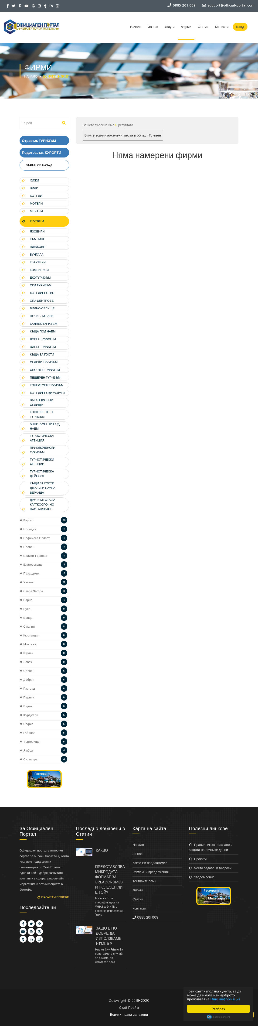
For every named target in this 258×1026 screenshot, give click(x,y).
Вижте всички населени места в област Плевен (123, 135)
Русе (25, 609)
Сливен (27, 671)
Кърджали (29, 715)
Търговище (30, 741)
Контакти (221, 26)
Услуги (169, 26)
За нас (153, 26)
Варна (26, 600)
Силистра (28, 759)
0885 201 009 (147, 917)
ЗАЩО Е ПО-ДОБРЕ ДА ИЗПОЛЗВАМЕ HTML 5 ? (109, 936)
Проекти (198, 859)
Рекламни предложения (150, 872)
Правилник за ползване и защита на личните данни (211, 847)
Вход (240, 26)
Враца (26, 618)
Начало (136, 26)
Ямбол (26, 750)
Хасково (27, 582)
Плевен (27, 547)
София (26, 724)
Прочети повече (53, 897)
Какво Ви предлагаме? (149, 863)
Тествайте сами (144, 881)
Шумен (26, 653)
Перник (27, 697)
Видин (26, 706)
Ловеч (26, 662)
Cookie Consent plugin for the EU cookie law (218, 1016)
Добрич (27, 679)
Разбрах (218, 1008)
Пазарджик (29, 573)
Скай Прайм (129, 1007)
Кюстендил (30, 635)
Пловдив (28, 529)
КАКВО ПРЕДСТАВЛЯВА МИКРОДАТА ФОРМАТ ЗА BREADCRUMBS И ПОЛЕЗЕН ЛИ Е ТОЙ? (110, 871)
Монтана (28, 644)
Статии (203, 26)
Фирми (186, 26)
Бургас (26, 520)
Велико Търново (33, 556)
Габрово (27, 733)
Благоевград (31, 564)
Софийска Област (35, 538)
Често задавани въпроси (210, 868)
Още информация (225, 999)
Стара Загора (31, 591)
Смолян (27, 626)
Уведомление (202, 877)
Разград (27, 688)
